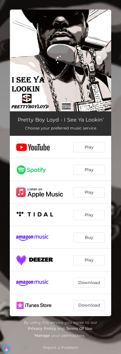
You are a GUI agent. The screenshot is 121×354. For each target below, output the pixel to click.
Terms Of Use (79, 328)
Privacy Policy (42, 328)
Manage (42, 335)
